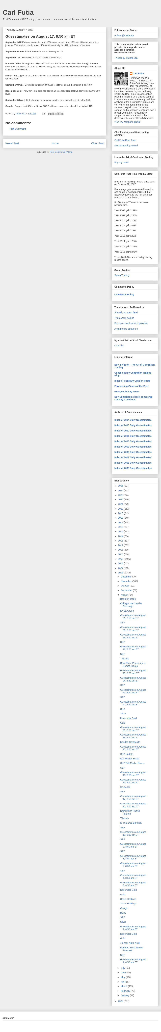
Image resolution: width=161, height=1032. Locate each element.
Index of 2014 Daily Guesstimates (133, 420)
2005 (121, 1001)
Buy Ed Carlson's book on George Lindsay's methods (133, 398)
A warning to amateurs (126, 328)
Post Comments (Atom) (61, 152)
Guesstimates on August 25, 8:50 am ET (133, 672)
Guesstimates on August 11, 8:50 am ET (133, 805)
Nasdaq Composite (130, 742)
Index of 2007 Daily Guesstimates (133, 457)
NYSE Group (127, 610)
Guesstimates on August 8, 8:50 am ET (133, 857)
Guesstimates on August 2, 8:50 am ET (133, 928)
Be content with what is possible (131, 323)
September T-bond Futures (130, 812)
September (127, 590)
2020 (121, 508)
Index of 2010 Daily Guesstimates (133, 441)
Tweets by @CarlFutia (126, 58)
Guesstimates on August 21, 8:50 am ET (133, 728)
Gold (122, 722)
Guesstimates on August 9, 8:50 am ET (133, 845)
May (123, 977)
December (126, 576)
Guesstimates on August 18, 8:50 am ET (133, 736)
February (126, 991)
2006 (121, 572)
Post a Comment (18, 129)
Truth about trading (124, 318)
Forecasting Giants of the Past (131, 386)
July (123, 968)
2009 (121, 559)
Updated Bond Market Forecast (131, 949)
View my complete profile (127, 122)
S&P (122, 622)
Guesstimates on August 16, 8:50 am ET (133, 773)
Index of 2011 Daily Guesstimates (133, 436)
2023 (121, 495)
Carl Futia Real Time (125, 140)
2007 (121, 568)
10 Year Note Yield (130, 943)
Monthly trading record (126, 145)
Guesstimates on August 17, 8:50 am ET (133, 748)
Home (55, 143)
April (123, 981)
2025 (121, 485)
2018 (121, 517)
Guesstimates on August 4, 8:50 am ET (133, 876)
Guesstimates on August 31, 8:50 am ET (133, 616)
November (126, 581)
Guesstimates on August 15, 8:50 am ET (133, 781)
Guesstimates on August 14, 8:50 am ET (133, 797)
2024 (121, 490)
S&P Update (126, 754)
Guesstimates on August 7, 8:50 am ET (133, 864)
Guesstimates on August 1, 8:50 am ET (133, 961)
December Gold (128, 718)
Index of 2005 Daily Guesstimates (133, 468)
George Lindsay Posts (126, 391)
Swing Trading (121, 275)
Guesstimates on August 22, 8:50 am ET (133, 703)
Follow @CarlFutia (124, 35)
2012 (121, 545)
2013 (121, 540)
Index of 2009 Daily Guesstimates (133, 446)
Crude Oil (125, 787)
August (125, 595)
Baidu (123, 912)
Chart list (119, 345)
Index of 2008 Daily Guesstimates (133, 452)
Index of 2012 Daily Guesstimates (133, 430)
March (124, 986)
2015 (121, 531)
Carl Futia (18, 12)
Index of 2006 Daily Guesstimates (133, 462)
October (125, 585)
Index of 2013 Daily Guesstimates (133, 425)
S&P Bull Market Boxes (132, 763)
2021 (121, 504)
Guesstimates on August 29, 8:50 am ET (133, 636)
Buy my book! (121, 162)
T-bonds (124, 658)
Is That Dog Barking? (131, 822)
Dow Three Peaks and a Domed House (132, 664)
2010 (121, 554)
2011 (121, 549)
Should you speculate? (126, 312)
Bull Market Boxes (129, 758)
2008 (121, 563)
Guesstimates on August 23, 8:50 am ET (133, 691)
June (123, 972)
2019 (121, 513)
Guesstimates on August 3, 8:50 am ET (133, 884)
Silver (123, 713)
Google (124, 908)
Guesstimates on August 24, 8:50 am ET (133, 679)
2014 (121, 536)
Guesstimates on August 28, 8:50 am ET (133, 648)
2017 (121, 522)
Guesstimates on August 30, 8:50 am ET (133, 628)
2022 (121, 499)
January (125, 995)
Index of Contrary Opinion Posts (132, 380)
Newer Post (12, 143)
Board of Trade (128, 599)
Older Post (97, 143)
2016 (121, 527)
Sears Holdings (128, 899)
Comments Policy (124, 294)
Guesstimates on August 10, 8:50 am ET (133, 833)
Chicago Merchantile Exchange (131, 605)
